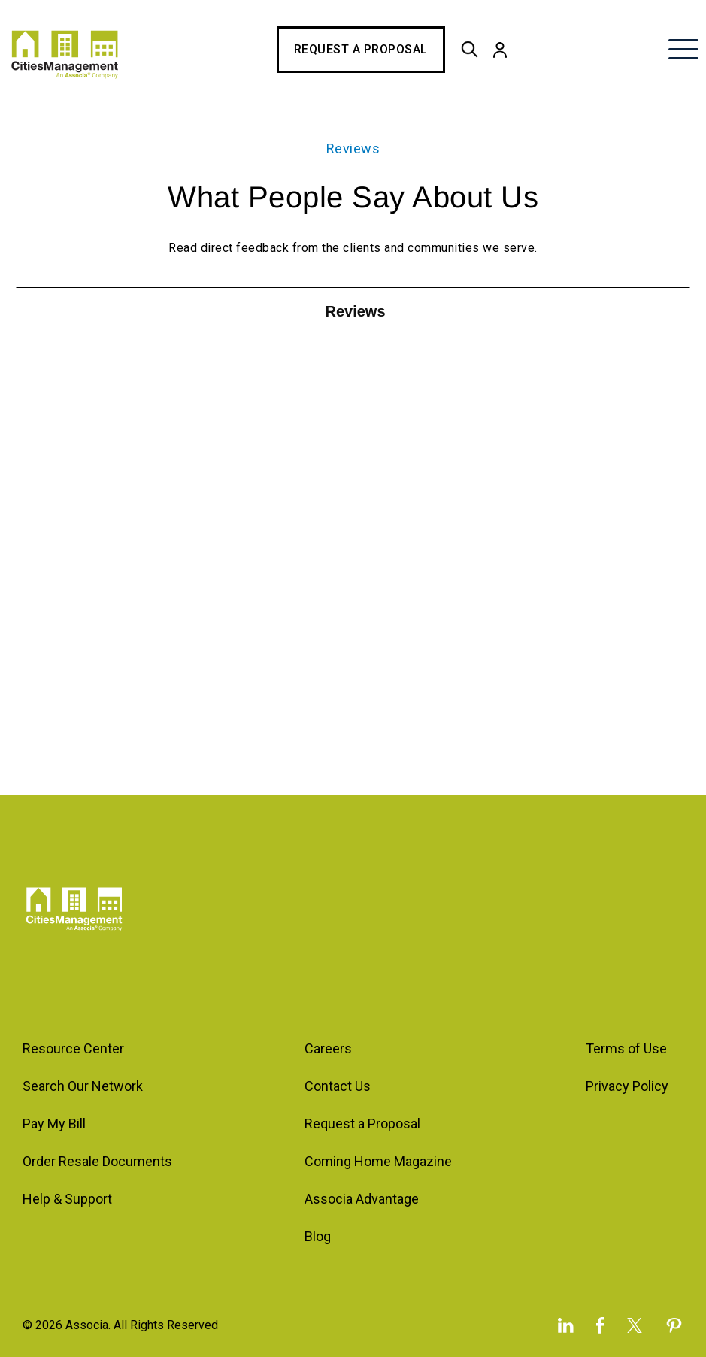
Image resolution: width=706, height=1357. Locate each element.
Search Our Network (83, 1086)
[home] (65, 49)
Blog (318, 1236)
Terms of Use (626, 1048)
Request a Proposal (361, 49)
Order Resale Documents (97, 1161)
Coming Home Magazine (378, 1161)
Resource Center (73, 1048)
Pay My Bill (54, 1123)
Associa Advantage (362, 1199)
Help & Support (67, 1199)
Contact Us (338, 1086)
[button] (500, 49)
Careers (328, 1048)
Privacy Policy (627, 1086)
